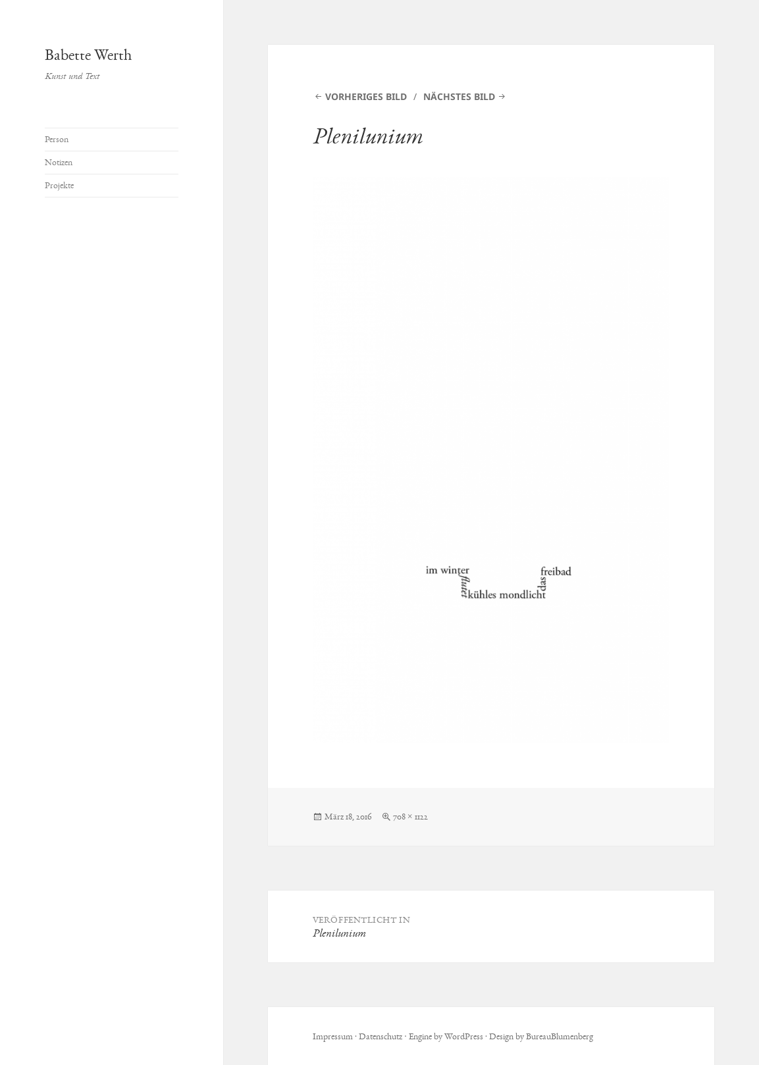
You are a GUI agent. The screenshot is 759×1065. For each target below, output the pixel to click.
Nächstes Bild (459, 96)
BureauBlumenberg (559, 1036)
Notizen (58, 162)
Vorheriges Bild (366, 96)
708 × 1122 (410, 816)
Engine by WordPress (446, 1036)
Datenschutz (380, 1036)
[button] (491, 460)
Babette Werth (88, 55)
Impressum (333, 1036)
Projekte (59, 185)
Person (56, 139)
